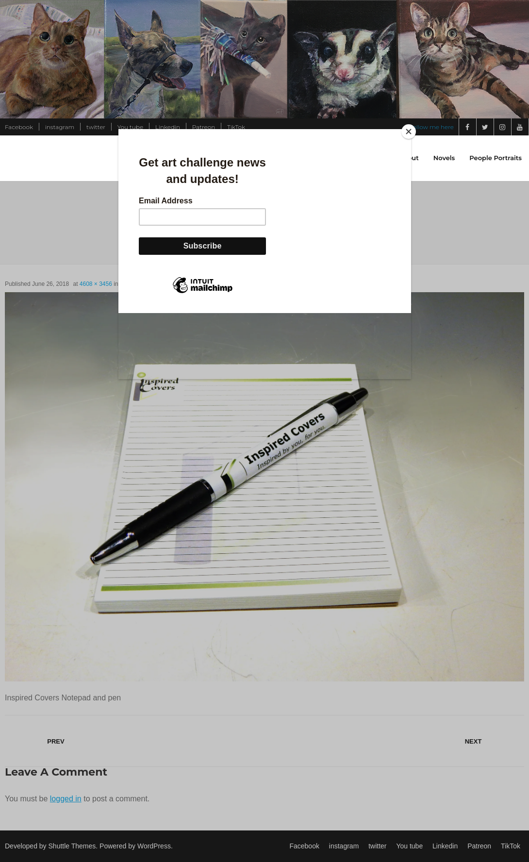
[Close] (408, 131)
